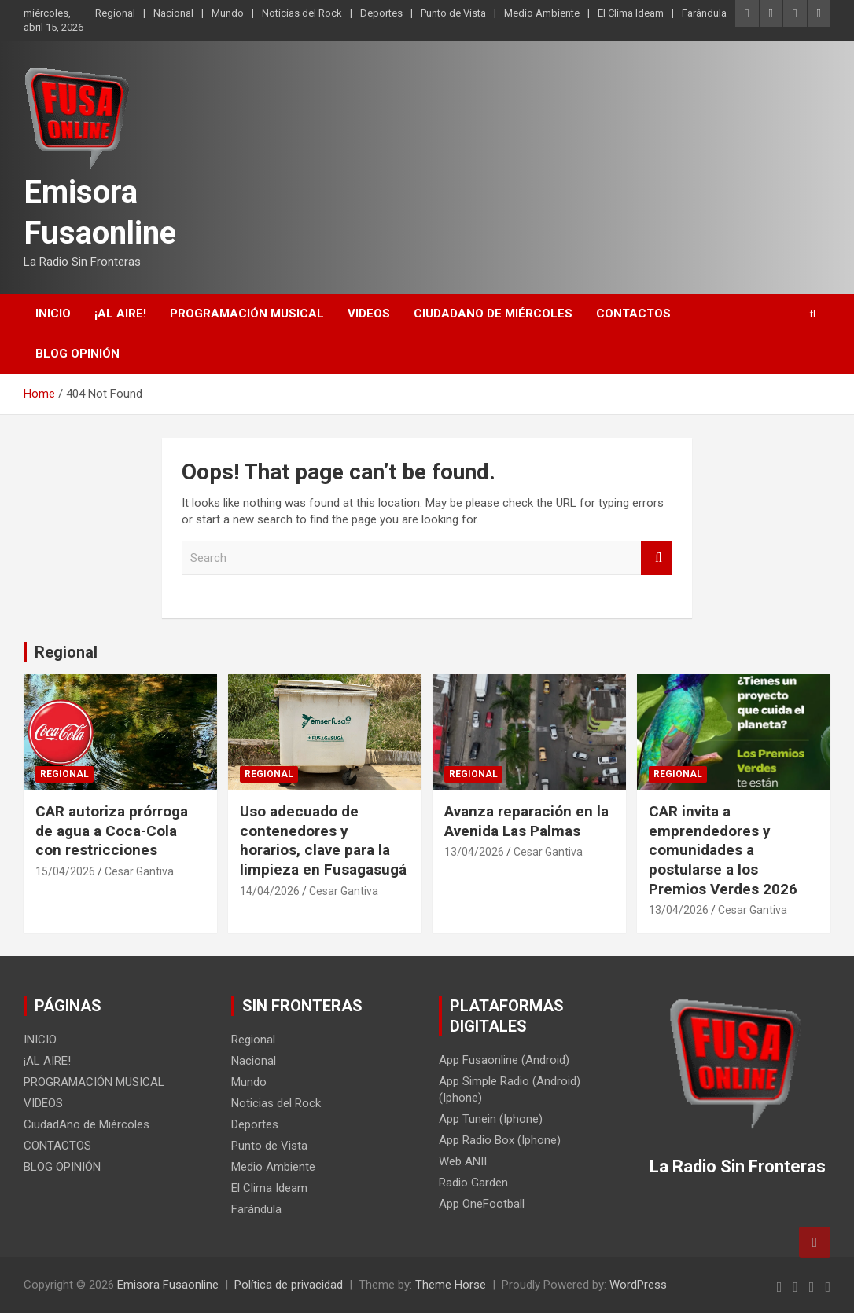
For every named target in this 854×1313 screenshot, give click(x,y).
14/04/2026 (270, 891)
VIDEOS (369, 313)
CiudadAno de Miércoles (493, 313)
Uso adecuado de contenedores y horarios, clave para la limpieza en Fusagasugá (323, 840)
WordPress (638, 1285)
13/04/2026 (474, 851)
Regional (115, 13)
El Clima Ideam (631, 13)
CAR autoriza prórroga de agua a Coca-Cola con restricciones (111, 830)
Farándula (704, 13)
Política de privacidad (288, 1285)
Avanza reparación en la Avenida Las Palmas (526, 821)
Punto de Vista (453, 13)
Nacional (173, 13)
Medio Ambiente (542, 13)
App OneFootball (482, 1204)
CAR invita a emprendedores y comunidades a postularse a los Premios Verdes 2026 (723, 850)
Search (656, 558)
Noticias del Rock (302, 13)
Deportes (381, 13)
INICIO (53, 313)
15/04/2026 (65, 871)
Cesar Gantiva (139, 871)
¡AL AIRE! (120, 313)
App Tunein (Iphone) (491, 1119)
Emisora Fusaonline (168, 1285)
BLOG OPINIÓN (77, 354)
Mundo (228, 13)
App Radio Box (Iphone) (500, 1140)
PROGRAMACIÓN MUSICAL (247, 313)
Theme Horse (450, 1285)
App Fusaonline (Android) (504, 1060)
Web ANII (463, 1161)
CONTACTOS (633, 313)
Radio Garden (473, 1182)
